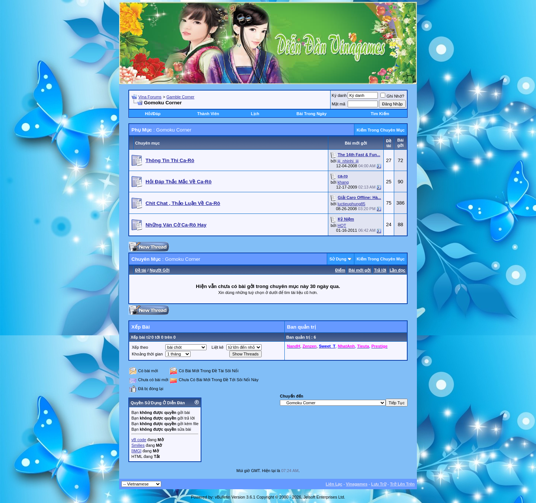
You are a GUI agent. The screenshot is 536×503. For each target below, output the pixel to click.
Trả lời (380, 270)
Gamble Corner (180, 97)
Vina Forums (150, 97)
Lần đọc (397, 270)
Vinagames (356, 484)
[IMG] (136, 451)
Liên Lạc (334, 484)
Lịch (255, 113)
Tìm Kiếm (380, 113)
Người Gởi (159, 270)
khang (343, 182)
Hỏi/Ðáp (152, 113)
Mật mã (338, 104)
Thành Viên (208, 113)
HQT (342, 225)
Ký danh (339, 95)
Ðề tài (140, 270)
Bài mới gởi (359, 270)
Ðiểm (340, 270)
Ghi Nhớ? (392, 96)
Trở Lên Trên (402, 484)
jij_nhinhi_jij (348, 161)
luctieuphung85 (352, 204)
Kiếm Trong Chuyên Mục (381, 130)
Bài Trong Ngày (312, 113)
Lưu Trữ (378, 484)
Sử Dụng (338, 259)
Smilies (137, 445)
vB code (138, 439)
